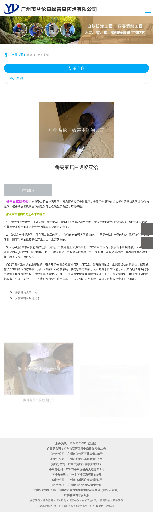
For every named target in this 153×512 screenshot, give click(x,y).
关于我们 (35, 500)
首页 (29, 54)
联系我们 (118, 500)
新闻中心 (74, 500)
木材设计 (34, 226)
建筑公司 (55, 247)
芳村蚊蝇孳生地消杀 (27, 298)
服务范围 (48, 500)
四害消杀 (105, 500)
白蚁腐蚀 (131, 264)
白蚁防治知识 (89, 500)
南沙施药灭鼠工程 (26, 292)
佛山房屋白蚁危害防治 (39, 417)
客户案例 (43, 54)
